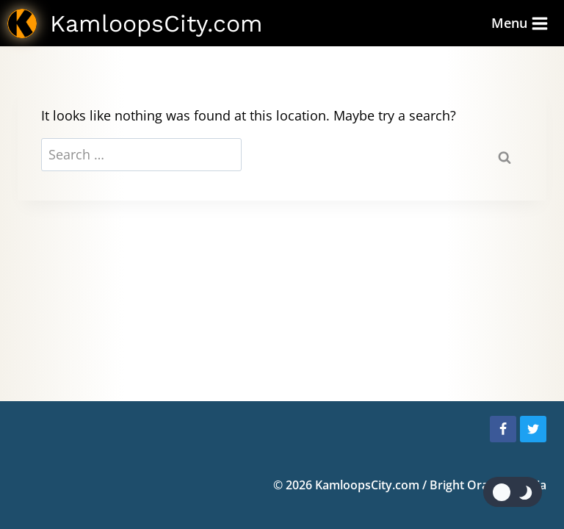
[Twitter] (533, 429)
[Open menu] (520, 23)
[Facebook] (503, 429)
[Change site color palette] (512, 492)
